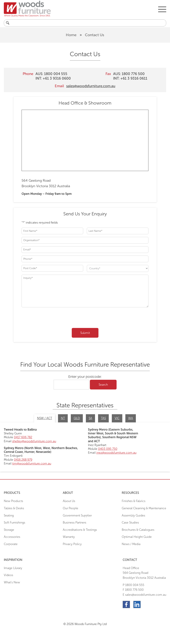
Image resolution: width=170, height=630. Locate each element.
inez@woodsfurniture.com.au (116, 452)
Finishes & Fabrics (133, 501)
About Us (69, 501)
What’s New (12, 582)
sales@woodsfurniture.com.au (90, 86)
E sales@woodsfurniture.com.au (144, 594)
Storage (9, 530)
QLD (77, 418)
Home (71, 35)
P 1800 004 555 (133, 585)
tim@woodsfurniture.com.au (31, 463)
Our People (70, 508)
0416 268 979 (23, 459)
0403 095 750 (107, 449)
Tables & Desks (14, 508)
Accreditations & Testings (80, 530)
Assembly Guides (133, 515)
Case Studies (130, 522)
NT (63, 418)
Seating (9, 515)
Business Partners (74, 522)
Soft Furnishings (14, 522)
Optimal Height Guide (137, 537)
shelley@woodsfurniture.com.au (34, 441)
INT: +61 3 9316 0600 (53, 78)
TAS (103, 418)
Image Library (13, 568)
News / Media (131, 544)
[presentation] (51, 318)
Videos (8, 575)
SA (90, 418)
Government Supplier (77, 515)
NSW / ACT (44, 418)
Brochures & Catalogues (138, 530)
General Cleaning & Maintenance (144, 508)
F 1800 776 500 (133, 590)
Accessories (12, 537)
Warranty (69, 537)
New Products (13, 501)
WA (130, 418)
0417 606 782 (23, 437)
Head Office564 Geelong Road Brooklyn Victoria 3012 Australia (144, 573)
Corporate (11, 544)
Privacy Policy (72, 544)
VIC (117, 418)
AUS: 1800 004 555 (51, 74)
